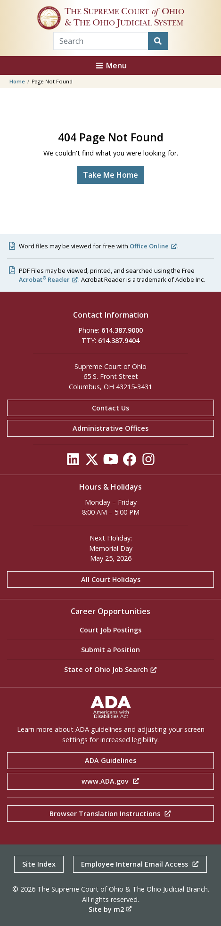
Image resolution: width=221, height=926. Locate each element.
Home (17, 81)
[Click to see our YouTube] (110, 461)
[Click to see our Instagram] (148, 461)
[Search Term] (100, 41)
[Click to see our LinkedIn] (73, 461)
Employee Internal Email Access (140, 864)
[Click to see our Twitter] (91, 461)
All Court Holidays (110, 579)
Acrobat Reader (48, 279)
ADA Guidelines (110, 760)
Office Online (153, 246)
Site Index (39, 864)
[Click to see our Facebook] (129, 461)
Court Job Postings (110, 629)
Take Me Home (110, 175)
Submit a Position (110, 649)
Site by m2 (110, 909)
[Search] (158, 41)
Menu (111, 65)
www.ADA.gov (111, 781)
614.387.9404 (118, 340)
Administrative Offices (110, 428)
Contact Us (110, 407)
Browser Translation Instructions (110, 813)
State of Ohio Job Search (110, 669)
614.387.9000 (122, 330)
